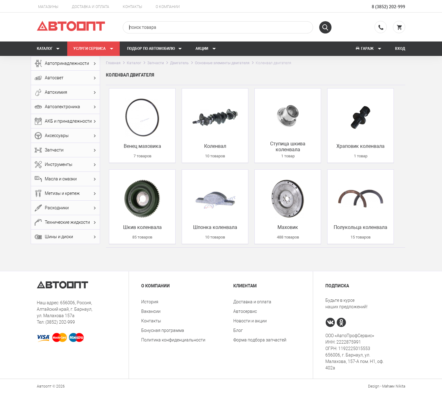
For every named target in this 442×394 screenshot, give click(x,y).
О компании (168, 7)
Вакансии (151, 311)
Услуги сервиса (93, 48)
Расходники (65, 207)
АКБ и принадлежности (65, 121)
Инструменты (65, 164)
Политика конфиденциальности (173, 339)
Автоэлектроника (65, 106)
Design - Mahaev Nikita (386, 386)
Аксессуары (65, 135)
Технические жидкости (65, 222)
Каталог (48, 48)
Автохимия (65, 92)
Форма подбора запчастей (259, 339)
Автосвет (65, 77)
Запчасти (65, 150)
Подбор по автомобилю (154, 48)
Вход (400, 48)
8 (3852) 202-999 (388, 6)
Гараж (368, 48)
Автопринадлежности (65, 63)
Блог (238, 330)
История (149, 301)
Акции (206, 48)
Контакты (132, 7)
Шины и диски (65, 236)
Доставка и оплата (90, 7)
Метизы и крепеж (65, 193)
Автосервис (245, 311)
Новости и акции (250, 320)
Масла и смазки (65, 179)
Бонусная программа (162, 330)
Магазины (48, 7)
